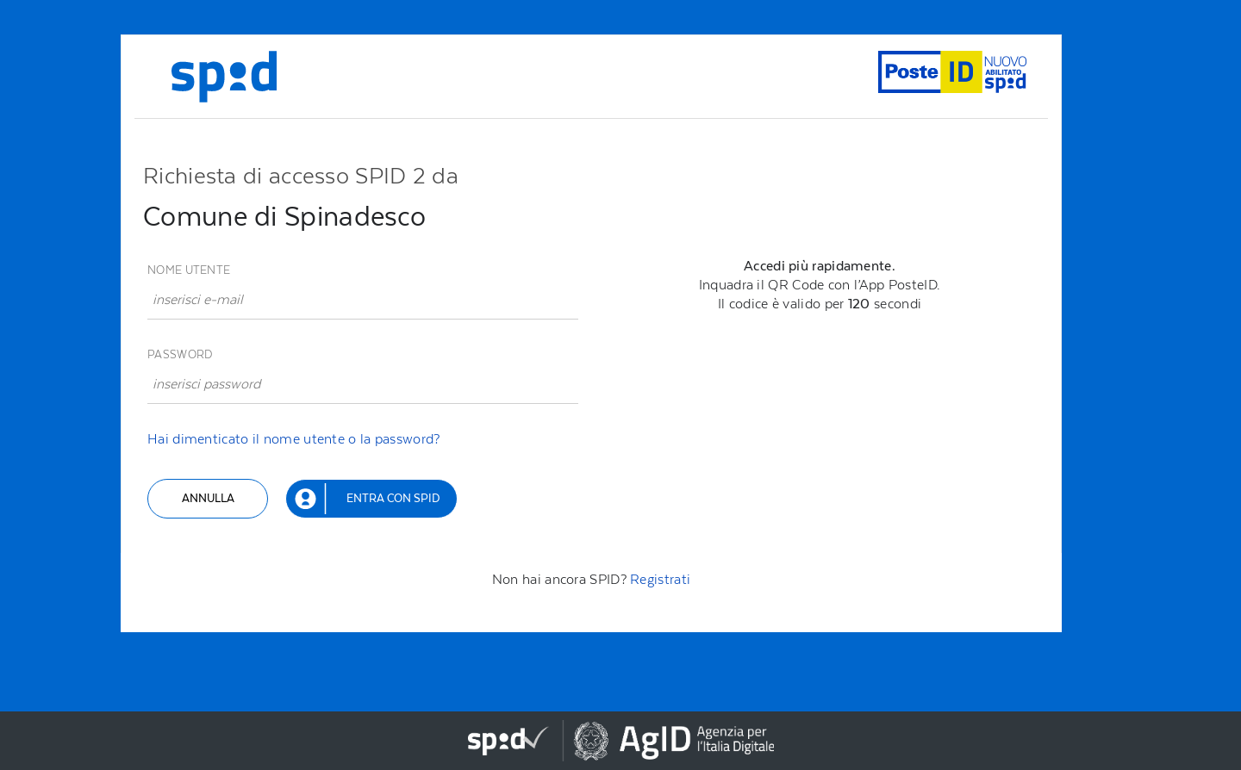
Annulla (208, 498)
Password (179, 354)
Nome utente (188, 270)
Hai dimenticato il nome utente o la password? (293, 439)
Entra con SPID (393, 498)
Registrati (660, 579)
